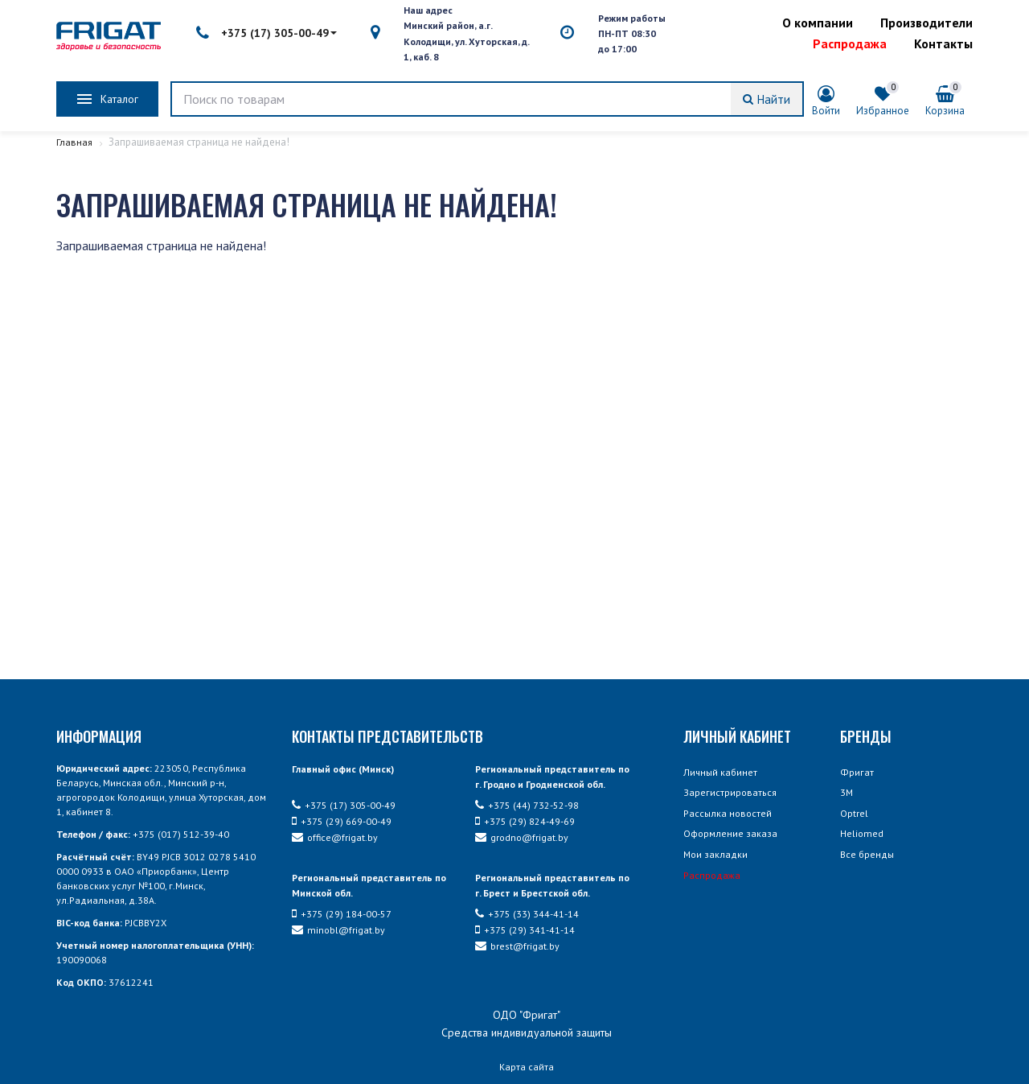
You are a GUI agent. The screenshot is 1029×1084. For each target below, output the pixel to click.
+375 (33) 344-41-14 (527, 914)
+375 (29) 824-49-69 (525, 821)
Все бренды (867, 854)
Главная (75, 142)
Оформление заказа (730, 833)
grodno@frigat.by (521, 837)
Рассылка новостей (727, 813)
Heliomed (861, 833)
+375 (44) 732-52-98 (527, 805)
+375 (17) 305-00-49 (266, 33)
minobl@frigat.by (338, 930)
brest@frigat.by (517, 946)
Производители (926, 22)
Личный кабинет (720, 772)
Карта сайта (526, 1067)
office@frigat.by (335, 837)
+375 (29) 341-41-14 (525, 930)
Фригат (857, 772)
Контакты (943, 43)
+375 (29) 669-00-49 (342, 821)
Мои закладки (715, 854)
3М (846, 792)
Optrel (854, 813)
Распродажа (850, 43)
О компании (817, 22)
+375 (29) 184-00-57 (342, 914)
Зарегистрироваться (730, 792)
